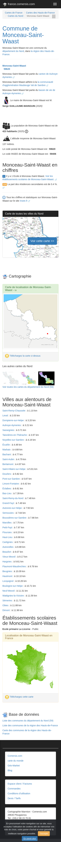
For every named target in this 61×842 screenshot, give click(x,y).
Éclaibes (7, 488)
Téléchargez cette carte (19, 696)
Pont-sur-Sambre (11, 478)
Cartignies (7, 542)
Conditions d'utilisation (19, 793)
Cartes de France (13, 12)
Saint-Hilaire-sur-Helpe (14, 469)
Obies (5, 605)
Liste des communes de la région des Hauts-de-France (30, 725)
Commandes (14, 788)
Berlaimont (8, 464)
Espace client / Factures (20, 783)
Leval (5, 415)
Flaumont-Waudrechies (14, 566)
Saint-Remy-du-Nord (13, 498)
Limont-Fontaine (11, 483)
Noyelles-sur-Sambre (13, 440)
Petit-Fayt (7, 527)
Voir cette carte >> (42, 241)
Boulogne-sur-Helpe (12, 586)
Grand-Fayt (8, 503)
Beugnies (7, 571)
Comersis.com (15, 756)
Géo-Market (14, 765)
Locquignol (8, 581)
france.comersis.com (18, 4)
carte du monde (15, 760)
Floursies (7, 532)
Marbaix (6, 449)
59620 (6, 69)
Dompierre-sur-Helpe (13, 420)
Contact (11, 829)
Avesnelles (8, 547)
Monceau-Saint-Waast (14, 65)
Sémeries (7, 600)
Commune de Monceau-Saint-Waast (23, 35)
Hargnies (7, 561)
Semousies (8, 513)
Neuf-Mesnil (8, 590)
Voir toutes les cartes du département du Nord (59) (28, 387)
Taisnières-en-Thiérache (14, 435)
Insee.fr (25, 200)
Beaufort (7, 552)
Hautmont (7, 576)
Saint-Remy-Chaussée (14, 410)
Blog (10, 770)
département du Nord (13, 51)
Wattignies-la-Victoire (13, 595)
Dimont (6, 610)
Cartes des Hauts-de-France (40, 12)
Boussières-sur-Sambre (14, 517)
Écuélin (6, 444)
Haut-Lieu (7, 537)
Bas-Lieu (7, 493)
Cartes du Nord (15, 16)
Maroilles (7, 522)
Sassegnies (8, 430)
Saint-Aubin (8, 459)
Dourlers (7, 474)
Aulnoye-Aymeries (11, 425)
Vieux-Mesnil (9, 556)
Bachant (6, 454)
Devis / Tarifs (14, 798)
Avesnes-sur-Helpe (12, 508)
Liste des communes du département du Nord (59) (27, 720)
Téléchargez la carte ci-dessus (23, 355)
